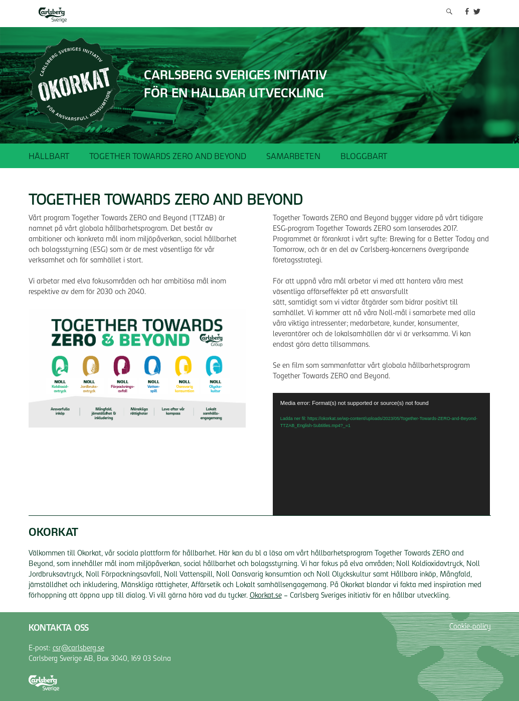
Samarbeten (293, 157)
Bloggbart (363, 157)
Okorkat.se (266, 596)
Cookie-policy (470, 627)
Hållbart (49, 157)
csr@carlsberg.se (78, 648)
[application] (381, 454)
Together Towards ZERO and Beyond (167, 157)
